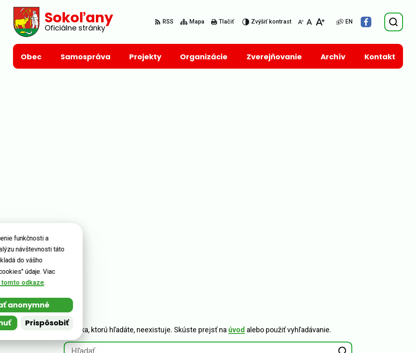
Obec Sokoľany (84, 252)
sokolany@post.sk (353, 312)
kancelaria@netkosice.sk (364, 321)
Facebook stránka (353, 331)
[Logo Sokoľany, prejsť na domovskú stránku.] (63, 21)
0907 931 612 (345, 302)
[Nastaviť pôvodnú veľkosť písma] (309, 21)
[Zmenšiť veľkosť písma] (300, 21)
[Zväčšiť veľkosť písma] (320, 21)
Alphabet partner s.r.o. (124, 244)
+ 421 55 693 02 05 (353, 292)
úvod (236, 113)
